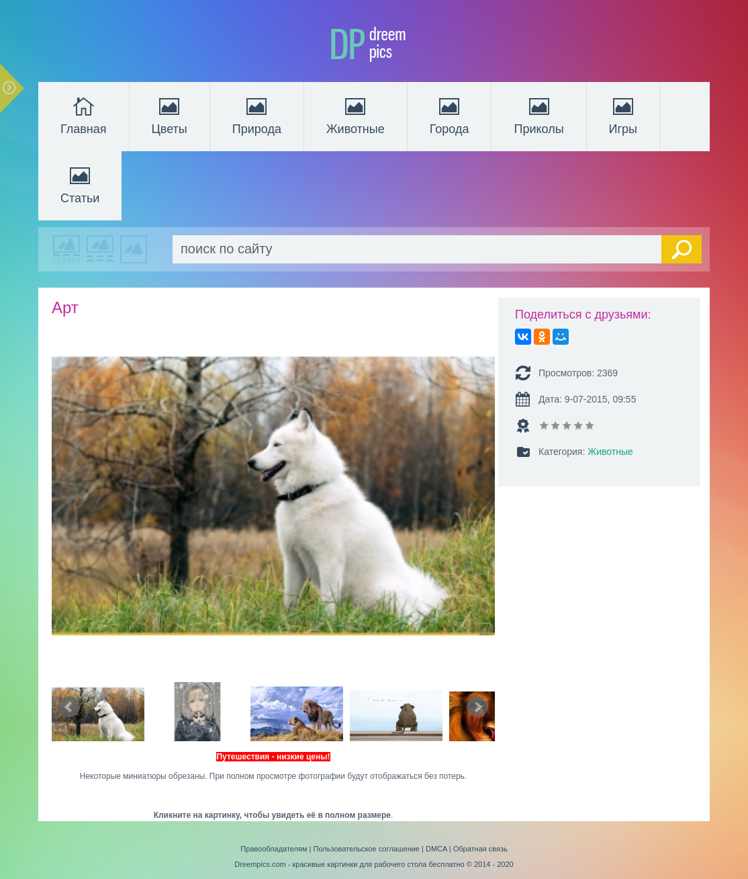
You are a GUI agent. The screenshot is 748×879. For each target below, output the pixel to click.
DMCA (436, 849)
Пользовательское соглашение (367, 849)
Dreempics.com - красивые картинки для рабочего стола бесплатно (349, 864)
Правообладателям (273, 849)
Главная (83, 115)
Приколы (538, 115)
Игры (623, 115)
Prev (69, 707)
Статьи (79, 184)
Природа (256, 115)
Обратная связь (480, 849)
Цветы (169, 115)
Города (449, 115)
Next (477, 707)
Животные (355, 115)
